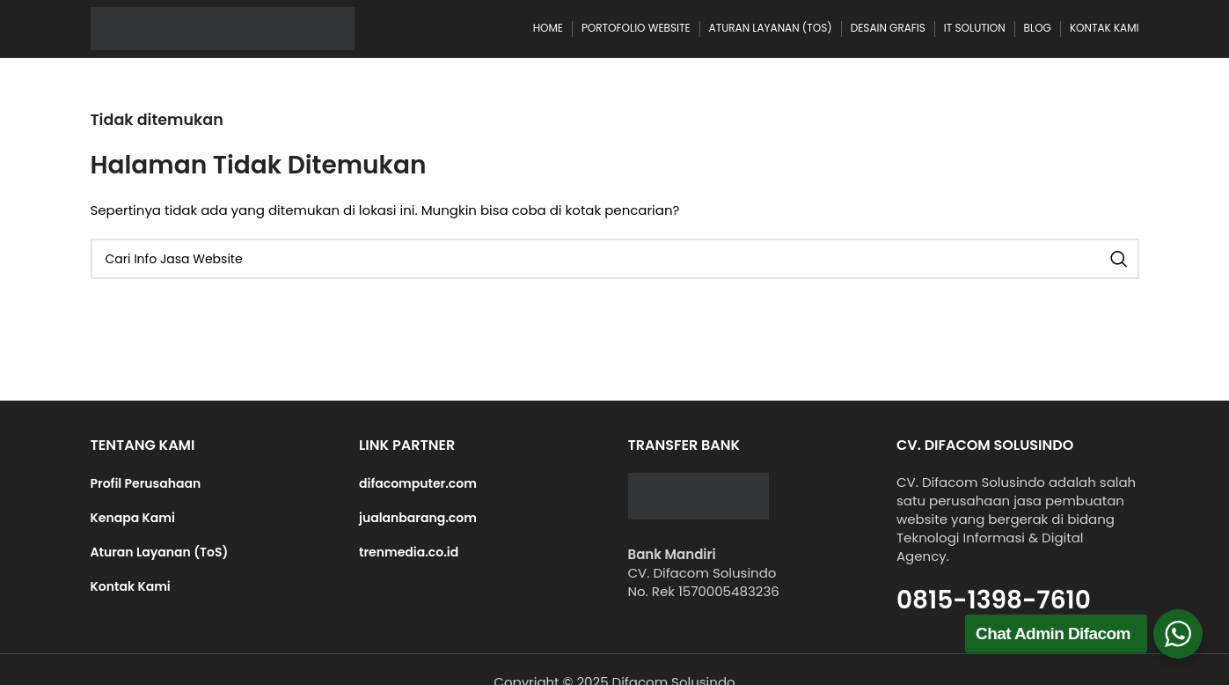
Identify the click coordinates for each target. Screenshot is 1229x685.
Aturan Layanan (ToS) (160, 552)
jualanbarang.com (418, 518)
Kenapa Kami (133, 518)
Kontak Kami (131, 586)
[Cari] (615, 259)
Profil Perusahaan (146, 483)
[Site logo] (223, 27)
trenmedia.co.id (408, 552)
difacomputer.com (418, 483)
